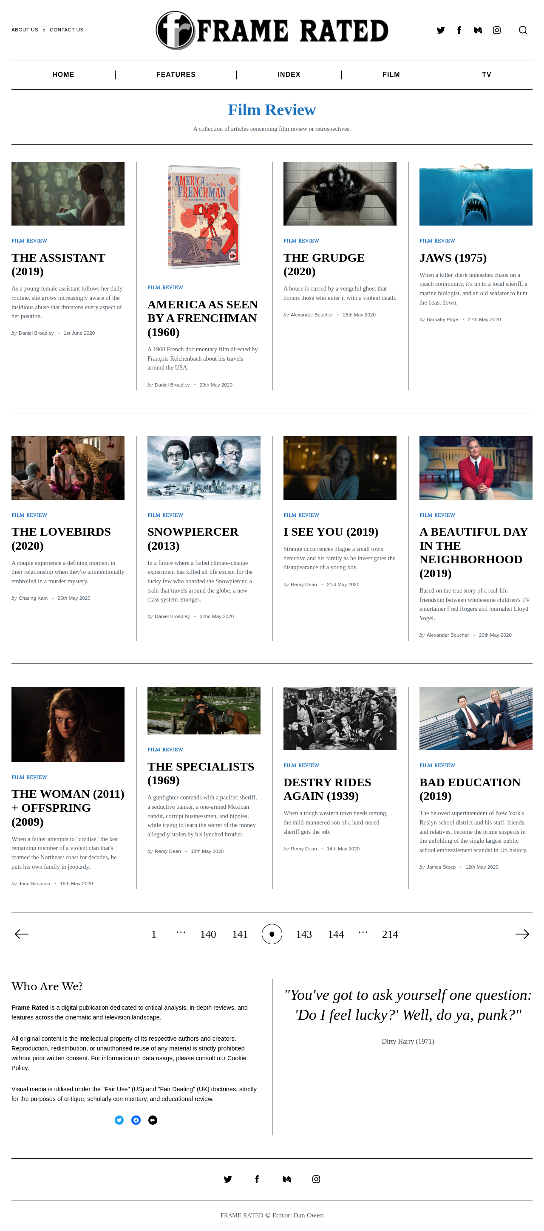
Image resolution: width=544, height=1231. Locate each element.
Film (391, 74)
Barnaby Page (442, 319)
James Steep (441, 867)
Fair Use (116, 1089)
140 (208, 934)
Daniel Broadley (36, 333)
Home (63, 74)
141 (240, 934)
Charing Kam (33, 598)
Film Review (29, 240)
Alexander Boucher (312, 314)
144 (336, 934)
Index (289, 74)
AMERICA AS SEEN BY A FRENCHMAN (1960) (202, 318)
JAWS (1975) (453, 257)
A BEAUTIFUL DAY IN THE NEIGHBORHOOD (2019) (473, 552)
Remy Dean (304, 584)
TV (486, 74)
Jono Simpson (34, 883)
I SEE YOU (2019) (330, 531)
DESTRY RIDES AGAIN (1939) (327, 789)
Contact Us (67, 29)
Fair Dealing (176, 1089)
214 (390, 934)
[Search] (523, 30)
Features (176, 74)
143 (304, 934)
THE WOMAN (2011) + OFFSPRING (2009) (68, 807)
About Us (24, 29)
